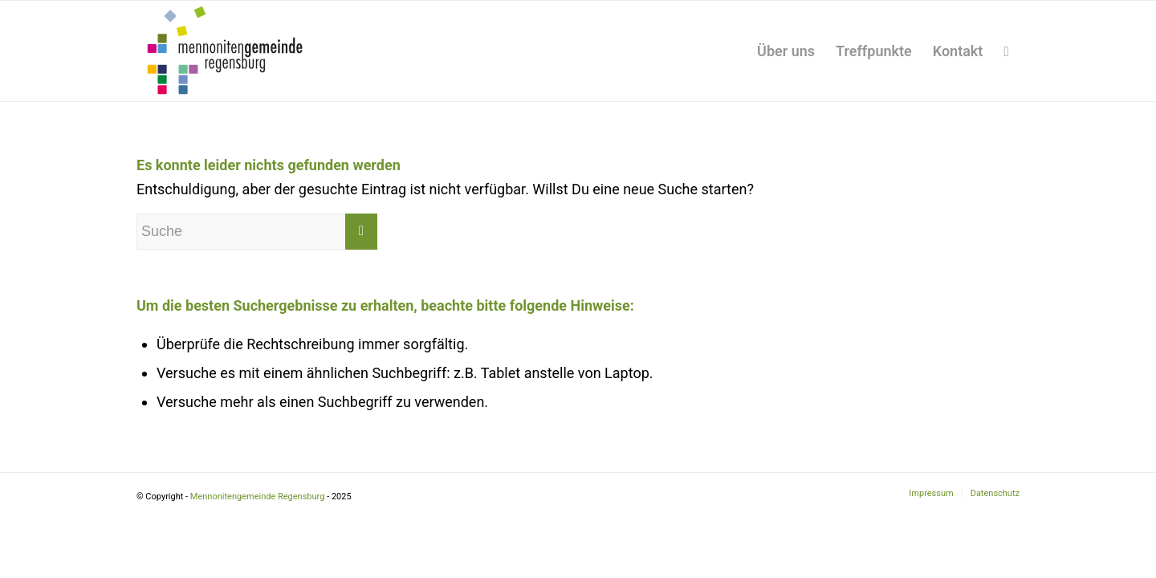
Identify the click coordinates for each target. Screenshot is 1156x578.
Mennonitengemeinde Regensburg (257, 496)
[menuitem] (786, 51)
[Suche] (1006, 51)
